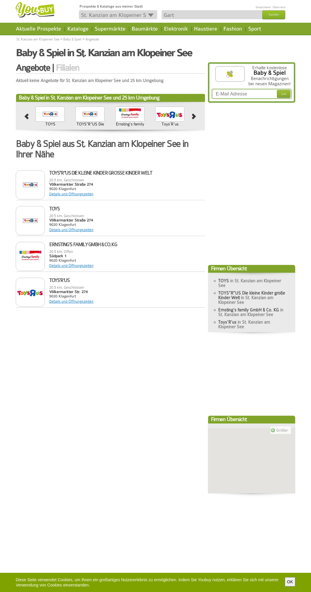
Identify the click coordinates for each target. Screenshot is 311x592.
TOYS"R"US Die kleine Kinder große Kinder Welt (90, 131)
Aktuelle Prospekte (38, 29)
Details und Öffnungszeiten (71, 194)
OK (290, 581)
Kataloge (78, 29)
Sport (254, 29)
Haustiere (205, 29)
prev (26, 117)
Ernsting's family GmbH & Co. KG (130, 126)
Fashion (232, 29)
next (194, 117)
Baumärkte (145, 29)
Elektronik (176, 29)
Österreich (279, 7)
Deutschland (263, 7)
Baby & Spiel (72, 39)
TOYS (50, 124)
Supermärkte (110, 29)
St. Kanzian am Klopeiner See (37, 39)
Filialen (67, 68)
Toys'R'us (170, 124)
